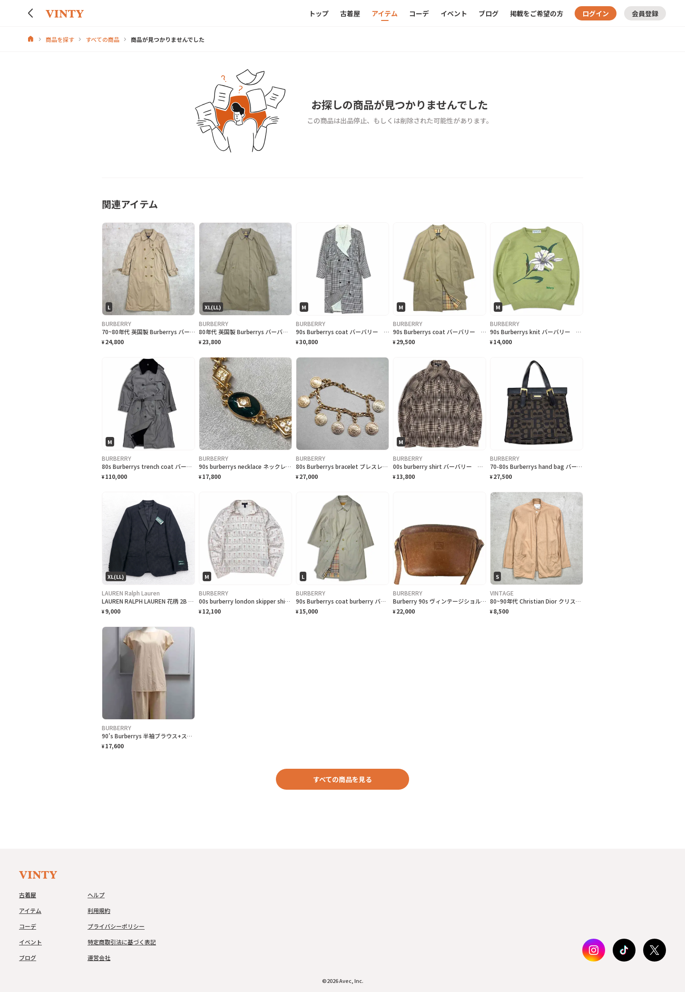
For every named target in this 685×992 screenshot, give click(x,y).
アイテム (385, 13)
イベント (453, 13)
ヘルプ (96, 895)
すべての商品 (102, 39)
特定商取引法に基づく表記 (122, 942)
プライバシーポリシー (116, 926)
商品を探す (60, 39)
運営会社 (99, 957)
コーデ (419, 13)
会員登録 (645, 13)
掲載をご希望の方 (536, 13)
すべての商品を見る (342, 779)
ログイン (595, 13)
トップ (319, 13)
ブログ (489, 13)
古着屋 (350, 13)
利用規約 (99, 910)
